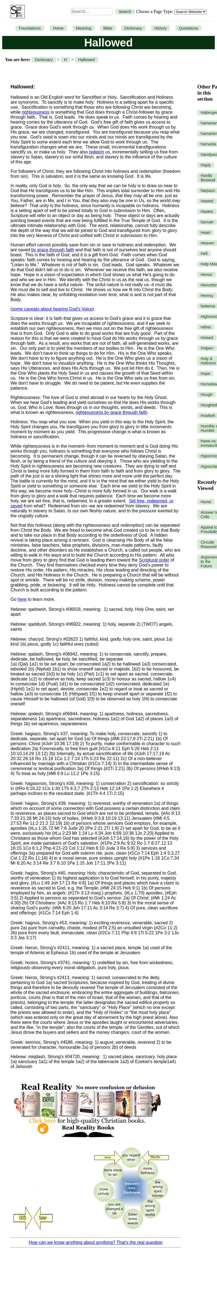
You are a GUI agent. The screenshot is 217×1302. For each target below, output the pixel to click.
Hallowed (86, 60)
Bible (107, 28)
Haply (206, 165)
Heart (205, 232)
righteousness (36, 112)
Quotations (188, 28)
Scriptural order (154, 560)
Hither (206, 327)
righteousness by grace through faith (111, 412)
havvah (207, 222)
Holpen (207, 348)
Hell (204, 253)
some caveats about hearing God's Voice (52, 309)
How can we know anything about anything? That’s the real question (95, 1242)
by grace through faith (52, 249)
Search (125, 11)
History (160, 28)
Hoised (207, 337)
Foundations (30, 28)
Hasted (207, 201)
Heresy (207, 295)
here (22, 599)
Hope (205, 373)
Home (58, 28)
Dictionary (133, 28)
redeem (96, 152)
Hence (206, 274)
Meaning (83, 28)
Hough (206, 394)
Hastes (207, 211)
